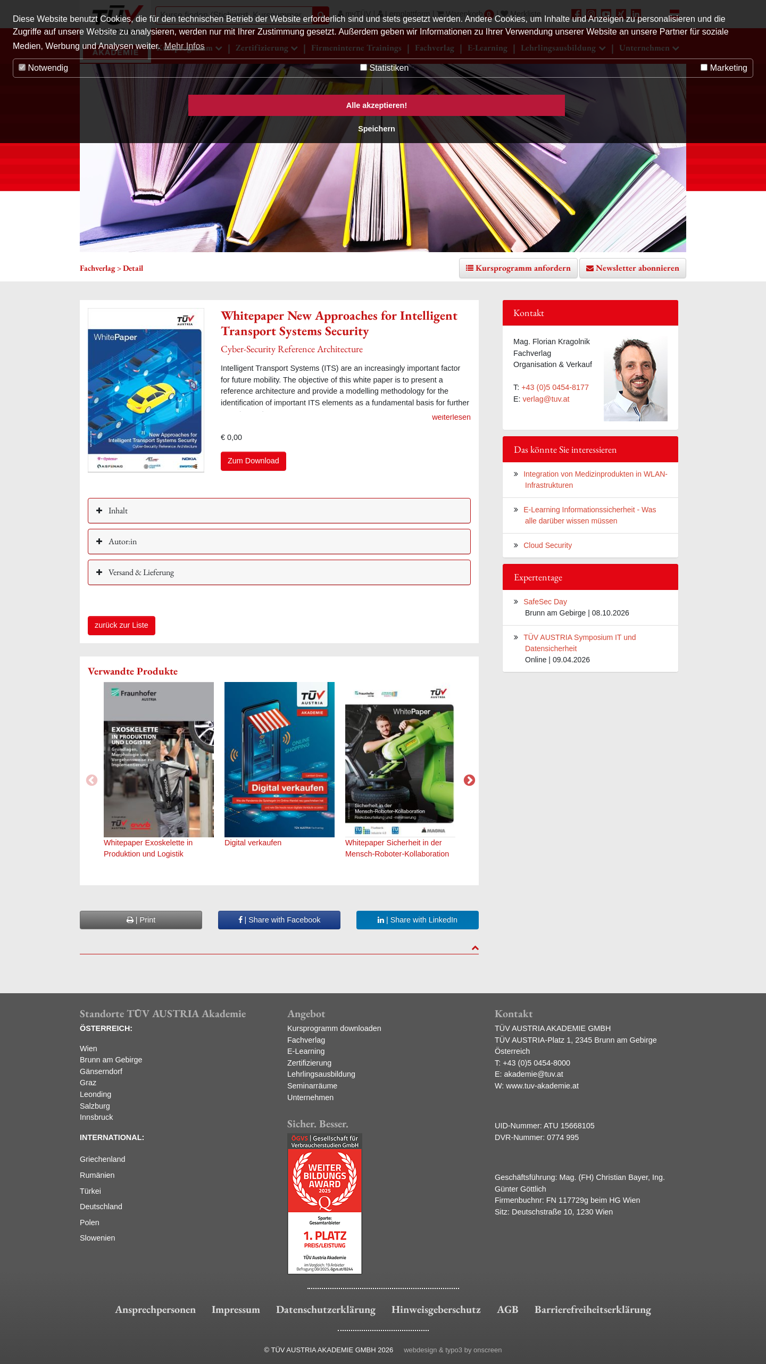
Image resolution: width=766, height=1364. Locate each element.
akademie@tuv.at (533, 1074)
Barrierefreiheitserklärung (593, 1309)
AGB (508, 1309)
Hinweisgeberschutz (436, 1309)
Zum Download (253, 460)
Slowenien (97, 1238)
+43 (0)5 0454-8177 (555, 387)
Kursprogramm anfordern (523, 267)
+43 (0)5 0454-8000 (536, 1063)
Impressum (236, 1309)
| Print (141, 920)
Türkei (90, 1191)
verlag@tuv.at (546, 399)
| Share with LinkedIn (417, 920)
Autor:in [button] (122, 541)
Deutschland (101, 1206)
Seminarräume (312, 1086)
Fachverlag (306, 1040)
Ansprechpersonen (155, 1309)
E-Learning (305, 1051)
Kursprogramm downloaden (334, 1028)
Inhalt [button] (117, 510)
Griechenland (103, 1159)
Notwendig (43, 67)
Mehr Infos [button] (184, 46)
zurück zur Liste (121, 625)
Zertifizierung (309, 1063)
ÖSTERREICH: (106, 1028)
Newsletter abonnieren (637, 267)
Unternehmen (310, 1097)
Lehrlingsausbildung (321, 1074)
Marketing (724, 67)
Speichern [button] (376, 128)
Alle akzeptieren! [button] (376, 105)
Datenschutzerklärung (326, 1309)
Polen (89, 1222)
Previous (90, 779)
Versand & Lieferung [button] (140, 572)
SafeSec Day (545, 601)
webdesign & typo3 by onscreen (453, 1350)
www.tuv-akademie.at (542, 1086)
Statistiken (384, 67)
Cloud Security (547, 545)
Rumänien (97, 1175)
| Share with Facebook (279, 920)
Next (468, 779)
